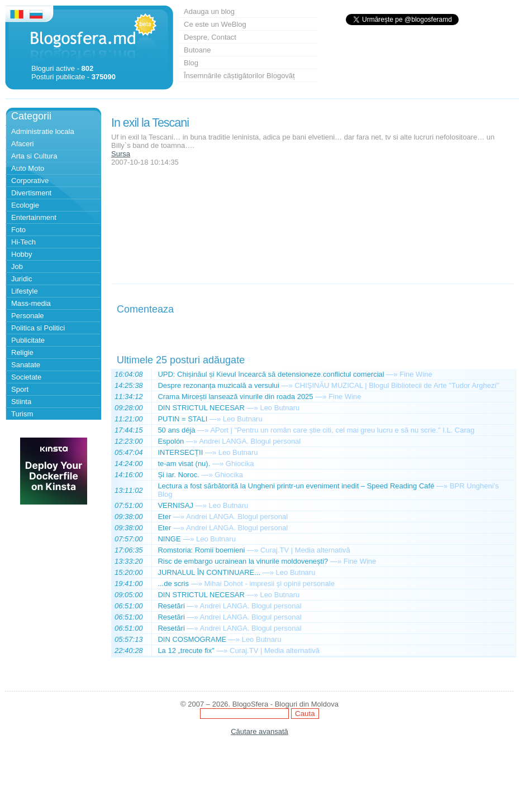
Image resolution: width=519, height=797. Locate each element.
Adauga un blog (209, 11)
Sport (19, 389)
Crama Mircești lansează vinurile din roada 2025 (235, 396)
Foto (18, 229)
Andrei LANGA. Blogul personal (250, 441)
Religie (22, 352)
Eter (164, 516)
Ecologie (25, 205)
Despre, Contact (210, 37)
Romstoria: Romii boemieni (201, 550)
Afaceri (22, 144)
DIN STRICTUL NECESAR (201, 408)
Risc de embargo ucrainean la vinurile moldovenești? (243, 561)
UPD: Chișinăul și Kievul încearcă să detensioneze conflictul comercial (271, 374)
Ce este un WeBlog (215, 24)
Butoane (197, 50)
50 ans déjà (176, 430)
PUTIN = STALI (182, 419)
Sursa (120, 154)
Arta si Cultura (34, 156)
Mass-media (31, 303)
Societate (26, 377)
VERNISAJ (175, 505)
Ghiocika (240, 463)
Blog (191, 63)
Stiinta (21, 401)
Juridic (21, 279)
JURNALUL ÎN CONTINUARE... (209, 572)
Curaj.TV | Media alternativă (305, 550)
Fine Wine (415, 374)
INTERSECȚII (180, 452)
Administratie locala (42, 131)
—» (391, 374)
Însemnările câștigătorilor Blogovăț (239, 75)
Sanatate (25, 365)
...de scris (173, 583)
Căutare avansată (259, 731)
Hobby (21, 254)
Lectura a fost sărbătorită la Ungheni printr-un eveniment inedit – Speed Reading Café (296, 486)
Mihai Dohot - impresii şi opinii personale (269, 583)
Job (17, 266)
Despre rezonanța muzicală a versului (218, 385)
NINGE (169, 539)
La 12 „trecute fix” (186, 650)
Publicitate (28, 340)
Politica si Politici (38, 328)
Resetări (171, 606)
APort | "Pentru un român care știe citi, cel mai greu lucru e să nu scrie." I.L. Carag (342, 430)
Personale (27, 315)
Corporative (30, 180)
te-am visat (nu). (184, 463)
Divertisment (31, 193)
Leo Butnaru (279, 408)
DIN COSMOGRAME (192, 639)
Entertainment (33, 217)
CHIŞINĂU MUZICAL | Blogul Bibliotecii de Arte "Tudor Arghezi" (396, 385)
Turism (22, 414)
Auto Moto (27, 168)
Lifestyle (24, 291)
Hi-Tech (23, 242)
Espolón (171, 441)
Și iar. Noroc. (178, 474)
